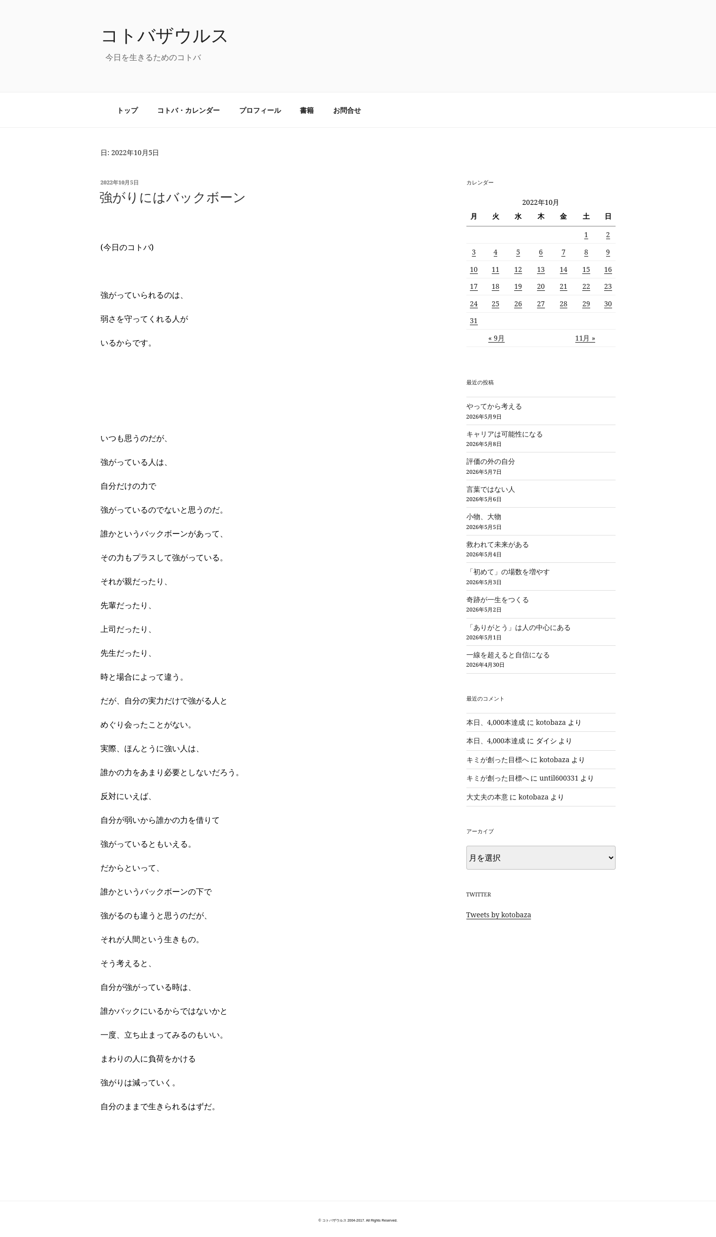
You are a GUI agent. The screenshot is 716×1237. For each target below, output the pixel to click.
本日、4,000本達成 (496, 722)
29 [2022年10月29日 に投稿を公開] (586, 303)
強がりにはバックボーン (172, 197)
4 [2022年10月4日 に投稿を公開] (496, 252)
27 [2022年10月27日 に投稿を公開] (541, 303)
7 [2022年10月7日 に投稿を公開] (563, 252)
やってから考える (494, 406)
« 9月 (496, 338)
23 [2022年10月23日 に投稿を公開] (608, 286)
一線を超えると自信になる (508, 654)
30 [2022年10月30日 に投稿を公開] (608, 303)
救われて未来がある (497, 544)
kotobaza (551, 722)
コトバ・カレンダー (188, 110)
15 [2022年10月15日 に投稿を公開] (586, 269)
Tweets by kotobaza (499, 914)
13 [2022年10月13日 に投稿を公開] (541, 269)
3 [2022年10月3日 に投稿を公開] (474, 252)
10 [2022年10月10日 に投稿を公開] (474, 269)
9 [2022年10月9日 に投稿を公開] (608, 252)
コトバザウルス (164, 35)
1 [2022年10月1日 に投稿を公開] (586, 234)
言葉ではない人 (490, 489)
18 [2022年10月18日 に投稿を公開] (496, 286)
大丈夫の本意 (487, 796)
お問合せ (347, 110)
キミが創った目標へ (497, 759)
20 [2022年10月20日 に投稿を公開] (541, 286)
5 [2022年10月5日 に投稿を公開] (518, 252)
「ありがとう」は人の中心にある (518, 627)
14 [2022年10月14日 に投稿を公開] (564, 269)
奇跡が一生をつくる (497, 599)
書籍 (307, 110)
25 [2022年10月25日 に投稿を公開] (496, 303)
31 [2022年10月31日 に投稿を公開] (474, 320)
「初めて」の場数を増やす (508, 571)
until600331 (559, 778)
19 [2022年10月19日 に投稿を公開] (518, 286)
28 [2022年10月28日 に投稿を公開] (564, 303)
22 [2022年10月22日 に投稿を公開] (586, 286)
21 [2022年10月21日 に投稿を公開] (564, 286)
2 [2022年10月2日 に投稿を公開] (608, 234)
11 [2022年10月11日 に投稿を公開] (496, 269)
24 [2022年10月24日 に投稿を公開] (474, 303)
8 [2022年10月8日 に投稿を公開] (586, 252)
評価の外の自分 (490, 461)
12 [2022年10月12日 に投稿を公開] (518, 269)
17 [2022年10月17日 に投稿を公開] (474, 286)
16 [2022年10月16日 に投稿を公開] (608, 269)
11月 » (585, 338)
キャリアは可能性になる (504, 434)
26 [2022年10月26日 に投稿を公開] (518, 303)
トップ (127, 110)
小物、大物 (483, 516)
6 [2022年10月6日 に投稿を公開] (541, 252)
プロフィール (260, 110)
